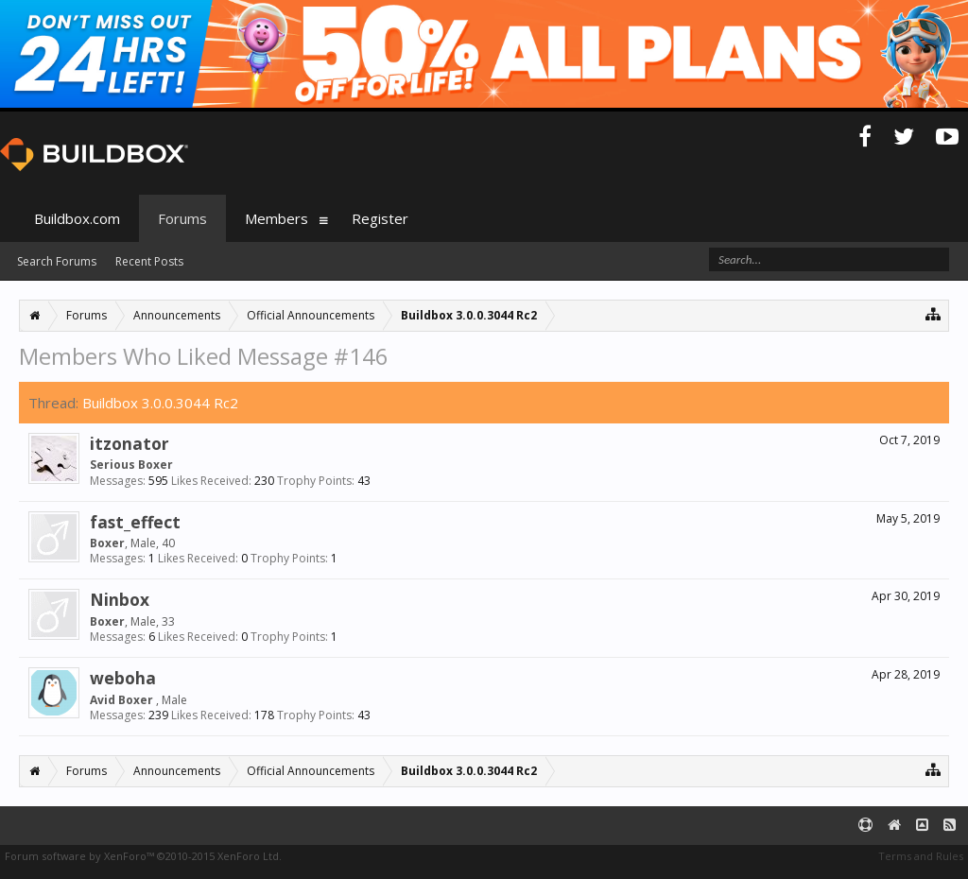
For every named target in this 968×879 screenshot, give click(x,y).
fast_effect (135, 521)
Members (276, 218)
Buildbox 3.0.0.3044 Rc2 (160, 402)
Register (380, 218)
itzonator (129, 443)
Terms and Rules (920, 856)
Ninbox (119, 599)
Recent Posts (149, 261)
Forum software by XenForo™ (143, 856)
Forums (182, 218)
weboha (123, 677)
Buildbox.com (77, 218)
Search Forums (56, 261)
